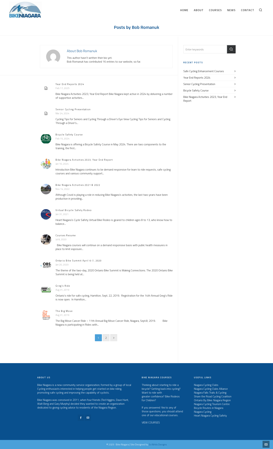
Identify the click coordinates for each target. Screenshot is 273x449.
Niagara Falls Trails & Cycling (210, 392)
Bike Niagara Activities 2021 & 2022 (78, 185)
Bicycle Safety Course (69, 134)
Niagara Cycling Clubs (206, 385)
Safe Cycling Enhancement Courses (203, 71)
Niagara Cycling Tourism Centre (212, 404)
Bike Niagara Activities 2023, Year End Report (84, 159)
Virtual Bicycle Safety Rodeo (74, 210)
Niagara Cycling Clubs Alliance (211, 389)
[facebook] (81, 418)
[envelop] (88, 418)
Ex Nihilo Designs (158, 444)
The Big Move (64, 311)
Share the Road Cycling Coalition (212, 396)
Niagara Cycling (202, 412)
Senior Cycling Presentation (73, 109)
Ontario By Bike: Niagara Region (212, 400)
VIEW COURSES (151, 422)
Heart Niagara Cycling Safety (210, 415)
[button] (231, 49)
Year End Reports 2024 (70, 84)
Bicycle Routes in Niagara (208, 408)
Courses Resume (66, 235)
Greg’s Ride (63, 286)
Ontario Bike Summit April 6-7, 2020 (79, 260)
